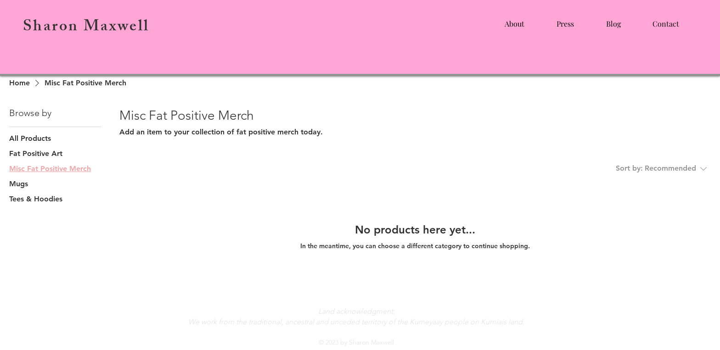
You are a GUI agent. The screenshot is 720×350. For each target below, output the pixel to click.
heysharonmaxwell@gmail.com (356, 289)
